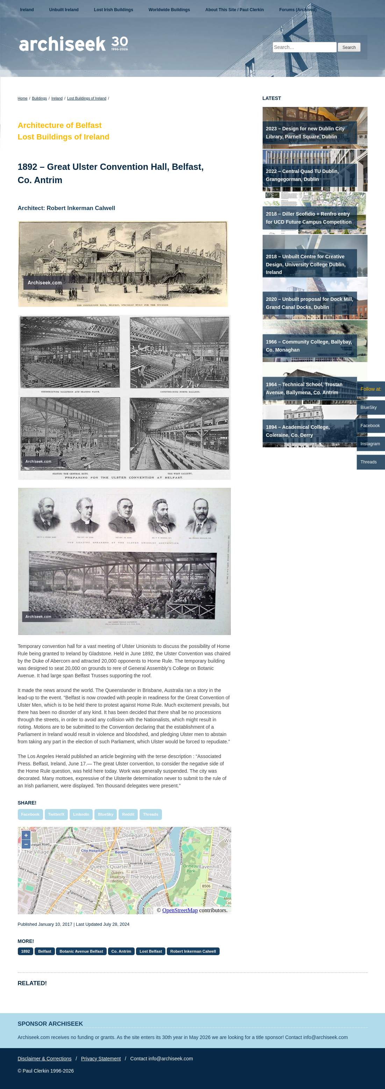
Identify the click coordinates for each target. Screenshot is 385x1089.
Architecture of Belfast (60, 125)
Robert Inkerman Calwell (193, 951)
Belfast (44, 951)
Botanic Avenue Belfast (81, 951)
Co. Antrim (121, 951)
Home (23, 98)
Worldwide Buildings (169, 9)
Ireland (27, 9)
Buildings (39, 98)
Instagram (370, 443)
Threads (150, 814)
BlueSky (105, 814)
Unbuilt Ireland (64, 9)
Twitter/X (56, 814)
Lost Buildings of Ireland (86, 98)
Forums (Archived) (298, 9)
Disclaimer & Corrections (45, 1058)
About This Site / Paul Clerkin (234, 9)
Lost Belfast (151, 951)
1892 (25, 951)
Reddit (128, 814)
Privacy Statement (101, 1058)
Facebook (30, 814)
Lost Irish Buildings (113, 9)
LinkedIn (81, 814)
